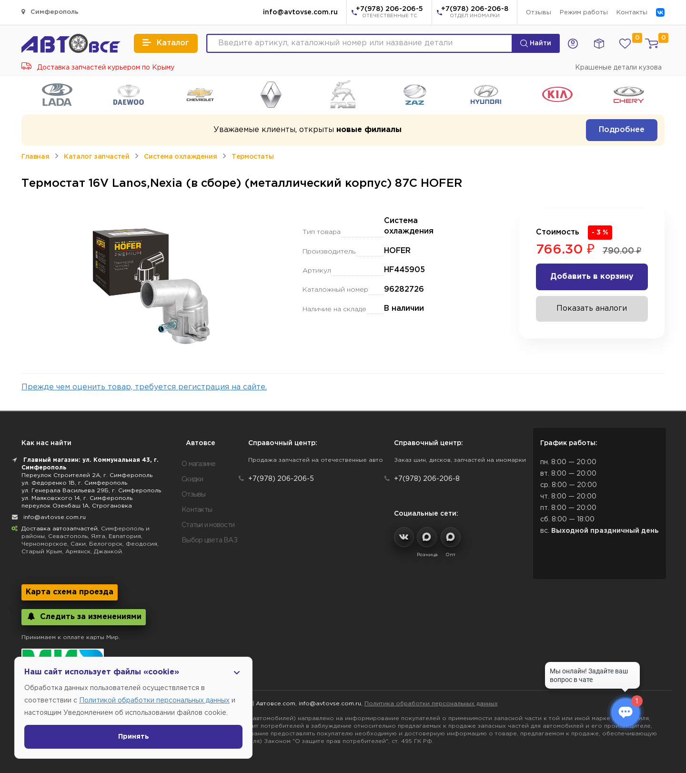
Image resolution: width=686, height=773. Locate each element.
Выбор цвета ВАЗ (209, 540)
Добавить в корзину (592, 276)
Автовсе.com (275, 703)
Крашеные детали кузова (618, 68)
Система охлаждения (180, 157)
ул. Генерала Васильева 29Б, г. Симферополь (91, 490)
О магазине (199, 464)
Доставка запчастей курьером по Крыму (97, 68)
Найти (535, 43)
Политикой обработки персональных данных (154, 700)
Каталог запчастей (96, 157)
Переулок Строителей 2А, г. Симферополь (86, 475)
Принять (133, 737)
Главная (35, 157)
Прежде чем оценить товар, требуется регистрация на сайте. (144, 387)
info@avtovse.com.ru (300, 12)
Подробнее (622, 129)
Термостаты (252, 157)
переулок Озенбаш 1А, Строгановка (76, 506)
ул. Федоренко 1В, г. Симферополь (74, 483)
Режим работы (584, 12)
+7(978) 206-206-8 (474, 13)
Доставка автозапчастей (59, 528)
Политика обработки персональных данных (431, 703)
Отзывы (538, 12)
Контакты (631, 12)
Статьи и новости (208, 525)
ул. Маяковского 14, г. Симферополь (76, 498)
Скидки (192, 479)
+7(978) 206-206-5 (389, 13)
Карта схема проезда (69, 592)
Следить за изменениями (83, 616)
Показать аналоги (591, 308)
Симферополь (50, 12)
